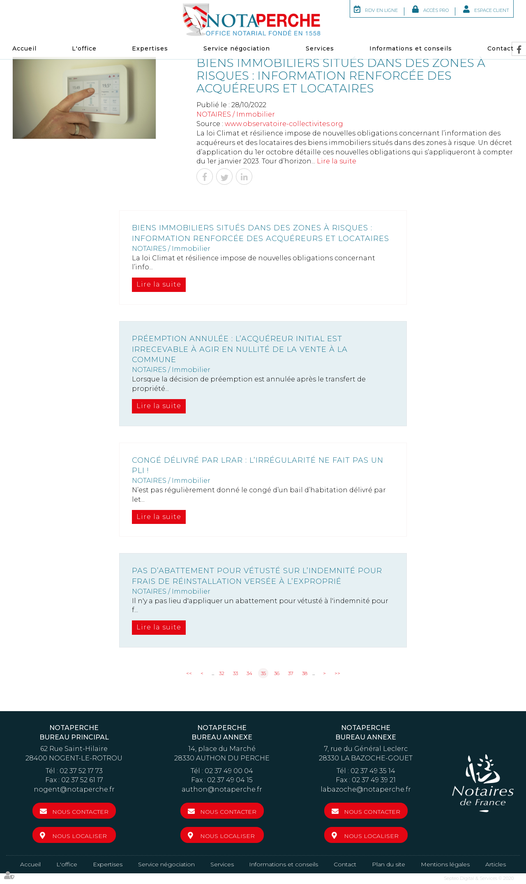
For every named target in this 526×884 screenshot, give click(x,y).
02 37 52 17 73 (81, 771)
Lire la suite (336, 161)
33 (235, 673)
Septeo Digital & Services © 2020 (479, 878)
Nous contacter (80, 811)
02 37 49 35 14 (373, 771)
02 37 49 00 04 (229, 771)
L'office (84, 48)
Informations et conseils (410, 48)
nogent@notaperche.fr (74, 789)
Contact (500, 48)
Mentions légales (445, 864)
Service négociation (236, 48)
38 (304, 673)
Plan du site (388, 864)
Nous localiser (79, 836)
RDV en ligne (381, 10)
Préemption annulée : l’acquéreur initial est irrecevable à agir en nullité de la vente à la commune (240, 349)
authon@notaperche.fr (222, 789)
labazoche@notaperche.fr (366, 789)
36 (276, 673)
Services (320, 48)
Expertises (150, 48)
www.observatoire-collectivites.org (284, 124)
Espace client (491, 10)
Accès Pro (436, 10)
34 (249, 673)
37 (290, 673)
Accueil (24, 48)
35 (263, 673)
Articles (495, 864)
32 (221, 673)
